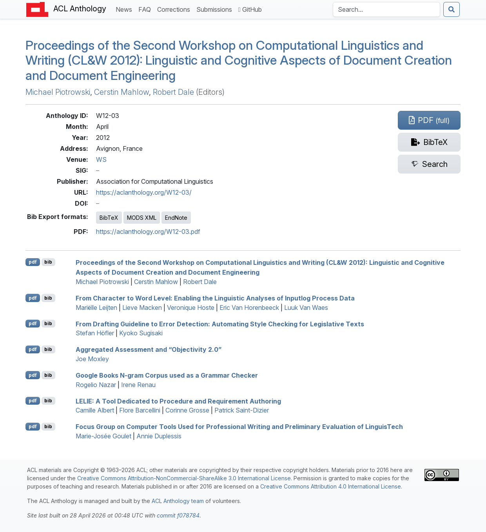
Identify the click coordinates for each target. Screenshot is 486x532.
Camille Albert (95, 410)
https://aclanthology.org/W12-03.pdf (148, 231)
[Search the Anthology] (386, 9)
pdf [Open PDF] (33, 262)
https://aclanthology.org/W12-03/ (144, 192)
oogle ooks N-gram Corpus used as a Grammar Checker (167, 375)
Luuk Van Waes (306, 307)
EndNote (176, 217)
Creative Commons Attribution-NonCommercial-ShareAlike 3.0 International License (184, 478)
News (125, 8)
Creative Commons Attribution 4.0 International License (330, 486)
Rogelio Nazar (96, 385)
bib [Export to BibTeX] (48, 262)
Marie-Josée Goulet (103, 436)
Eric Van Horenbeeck (249, 307)
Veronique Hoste (190, 307)
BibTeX (109, 217)
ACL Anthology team (178, 501)
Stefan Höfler (95, 333)
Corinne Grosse (187, 410)
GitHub (250, 9)
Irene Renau (138, 385)
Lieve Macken (142, 307)
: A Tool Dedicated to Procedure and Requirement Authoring (178, 401)
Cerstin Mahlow (121, 92)
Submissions (215, 8)
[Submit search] (451, 9)
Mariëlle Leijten (96, 307)
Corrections (175, 8)
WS (101, 159)
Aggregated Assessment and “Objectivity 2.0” (148, 349)
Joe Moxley (92, 359)
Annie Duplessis (158, 436)
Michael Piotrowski (57, 92)
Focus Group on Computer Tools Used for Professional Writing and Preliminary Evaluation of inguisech (239, 427)
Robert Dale (173, 92)
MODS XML (141, 217)
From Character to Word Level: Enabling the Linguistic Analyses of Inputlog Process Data (215, 298)
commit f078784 (178, 515)
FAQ (146, 8)
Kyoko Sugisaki (141, 333)
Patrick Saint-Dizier (241, 410)
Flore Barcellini (139, 410)
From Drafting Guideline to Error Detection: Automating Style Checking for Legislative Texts (220, 324)
